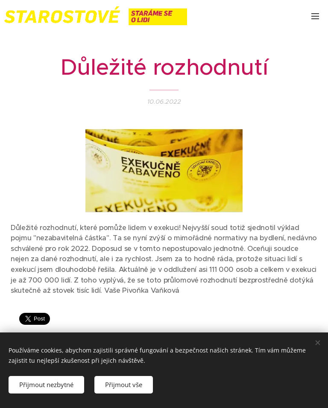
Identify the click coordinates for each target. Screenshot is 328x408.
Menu (315, 16)
